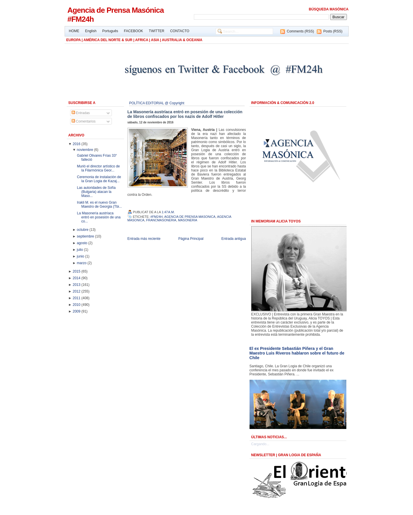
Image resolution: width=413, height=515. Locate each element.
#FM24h (156, 216)
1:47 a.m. (168, 212)
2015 (77, 271)
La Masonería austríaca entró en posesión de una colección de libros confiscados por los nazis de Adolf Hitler (185, 114)
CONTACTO (179, 31)
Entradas (81, 113)
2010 (77, 305)
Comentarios (84, 121)
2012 (77, 291)
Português (110, 31)
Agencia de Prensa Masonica (190, 216)
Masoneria (187, 220)
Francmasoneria (161, 220)
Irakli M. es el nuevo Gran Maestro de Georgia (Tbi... (99, 204)
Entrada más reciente (144, 239)
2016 (77, 144)
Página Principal (190, 239)
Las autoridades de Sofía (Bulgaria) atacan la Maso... (96, 192)
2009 (77, 311)
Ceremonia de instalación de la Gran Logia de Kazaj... (99, 179)
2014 (77, 278)
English (91, 31)
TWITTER (156, 31)
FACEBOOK (133, 31)
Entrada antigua (233, 239)
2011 (77, 298)
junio (81, 256)
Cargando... (260, 444)
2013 (77, 285)
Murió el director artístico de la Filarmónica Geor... (98, 168)
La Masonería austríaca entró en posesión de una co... (98, 217)
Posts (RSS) (332, 31)
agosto (82, 243)
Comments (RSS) (300, 31)
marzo (82, 263)
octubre (83, 230)
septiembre (86, 236)
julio (80, 250)
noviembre (85, 150)
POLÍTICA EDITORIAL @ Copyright (156, 103)
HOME (74, 31)
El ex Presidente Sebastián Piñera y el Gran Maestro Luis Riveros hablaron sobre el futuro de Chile (297, 353)
